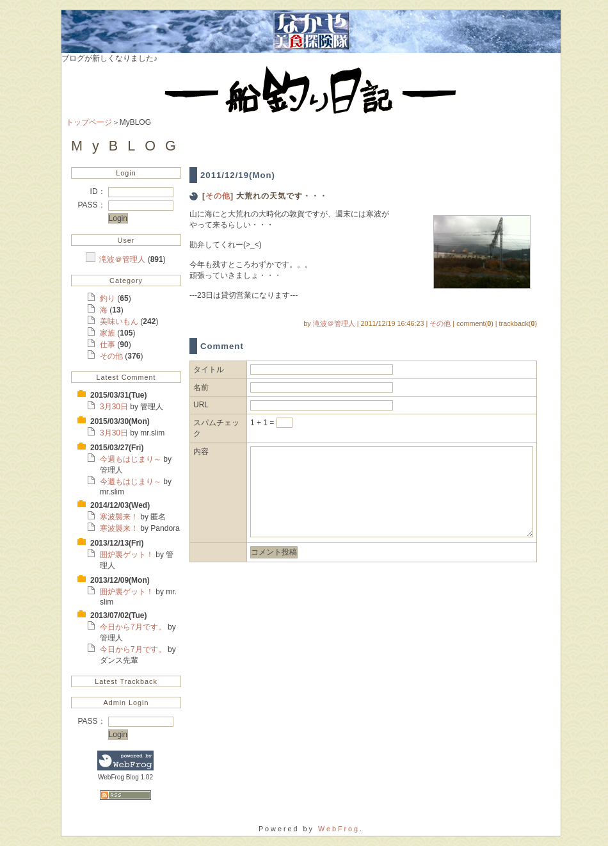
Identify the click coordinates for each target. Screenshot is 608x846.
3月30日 (115, 406)
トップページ (89, 122)
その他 (112, 356)
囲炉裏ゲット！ (128, 554)
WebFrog (339, 829)
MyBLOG (128, 146)
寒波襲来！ (120, 516)
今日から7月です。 (134, 626)
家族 (108, 333)
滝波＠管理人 (123, 259)
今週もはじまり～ (131, 459)
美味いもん (120, 321)
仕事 (108, 344)
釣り (108, 298)
